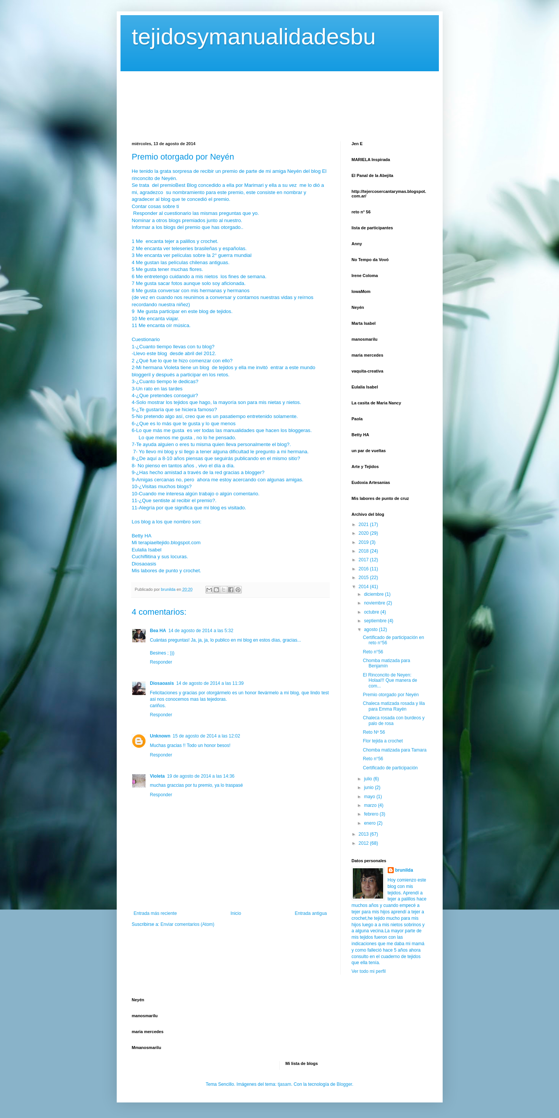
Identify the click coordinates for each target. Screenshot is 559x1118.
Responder (161, 662)
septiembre (376, 620)
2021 (364, 524)
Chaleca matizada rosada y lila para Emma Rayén (393, 706)
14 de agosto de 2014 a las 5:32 (200, 630)
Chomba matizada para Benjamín (386, 663)
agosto (371, 629)
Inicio (235, 913)
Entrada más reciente (155, 913)
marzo (371, 805)
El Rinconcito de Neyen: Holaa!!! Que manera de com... (390, 680)
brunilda (404, 870)
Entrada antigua (311, 913)
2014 (364, 586)
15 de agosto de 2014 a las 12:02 (206, 736)
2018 (364, 551)
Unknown (160, 736)
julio (368, 778)
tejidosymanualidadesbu (254, 36)
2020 (364, 533)
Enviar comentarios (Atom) (188, 924)
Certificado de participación (390, 767)
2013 (364, 834)
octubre (372, 612)
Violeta (157, 776)
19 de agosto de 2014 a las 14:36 (201, 776)
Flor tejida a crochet (382, 741)
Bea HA (158, 630)
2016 (364, 569)
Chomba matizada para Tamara (394, 750)
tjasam (284, 1084)
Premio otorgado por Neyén (390, 694)
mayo (370, 796)
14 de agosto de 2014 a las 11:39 (210, 683)
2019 (364, 542)
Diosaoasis (162, 683)
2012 (364, 843)
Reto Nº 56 (374, 732)
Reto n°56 (373, 652)
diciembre (374, 594)
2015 (364, 577)
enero (370, 823)
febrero (371, 814)
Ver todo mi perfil (369, 971)
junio (369, 787)
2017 (364, 559)
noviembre (375, 603)
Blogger (344, 1084)
